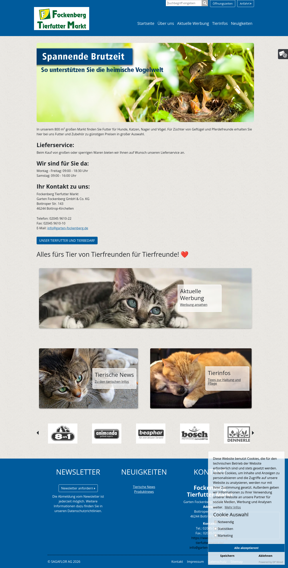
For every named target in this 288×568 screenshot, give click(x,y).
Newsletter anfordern (78, 488)
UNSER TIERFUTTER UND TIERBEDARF (67, 240)
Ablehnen (265, 556)
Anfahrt (245, 3)
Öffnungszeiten (223, 3)
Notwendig (224, 522)
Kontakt (177, 561)
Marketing (223, 535)
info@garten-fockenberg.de (67, 228)
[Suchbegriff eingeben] (184, 3)
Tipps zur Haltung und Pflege (224, 382)
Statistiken (223, 529)
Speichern (227, 556)
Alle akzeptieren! (246, 548)
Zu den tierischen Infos (112, 381)
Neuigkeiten (241, 23)
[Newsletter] (283, 54)
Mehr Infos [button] (233, 507)
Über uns (166, 23)
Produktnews (144, 491)
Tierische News (144, 487)
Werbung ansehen (193, 304)
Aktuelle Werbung (193, 23)
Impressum (195, 561)
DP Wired (278, 562)
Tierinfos (220, 23)
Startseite (145, 23)
